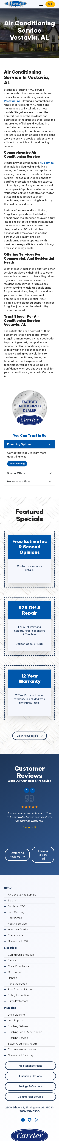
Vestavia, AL (12, 101)
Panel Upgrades (17, 983)
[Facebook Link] (23, 1120)
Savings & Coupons (30, 1086)
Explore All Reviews (17, 854)
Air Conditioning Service (22, 894)
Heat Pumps (15, 917)
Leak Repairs (15, 1020)
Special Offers (16, 473)
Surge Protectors (18, 1001)
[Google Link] (29, 1120)
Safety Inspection (18, 995)
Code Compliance (18, 966)
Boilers (12, 900)
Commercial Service (30, 1096)
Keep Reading (17, 463)
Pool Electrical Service (21, 989)
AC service (47, 162)
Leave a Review (43, 854)
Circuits (12, 960)
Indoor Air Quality (18, 929)
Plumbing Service (18, 1037)
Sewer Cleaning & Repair (22, 1043)
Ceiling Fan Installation (21, 954)
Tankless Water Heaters (22, 1049)
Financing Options (19, 444)
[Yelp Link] (36, 1120)
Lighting (12, 977)
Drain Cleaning (16, 1014)
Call (50, 4)
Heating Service (17, 923)
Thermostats (15, 935)
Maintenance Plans (18, 481)
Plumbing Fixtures (18, 1026)
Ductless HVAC (16, 906)
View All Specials (30, 735)
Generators (15, 972)
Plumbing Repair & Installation (25, 1032)
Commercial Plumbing (20, 1055)
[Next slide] (32, 790)
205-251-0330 (29, 1111)
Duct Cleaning (16, 912)
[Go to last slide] (26, 790)
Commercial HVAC (18, 941)
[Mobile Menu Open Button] (41, 4)
